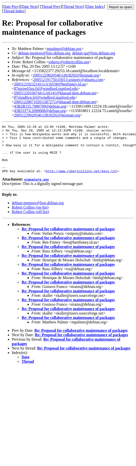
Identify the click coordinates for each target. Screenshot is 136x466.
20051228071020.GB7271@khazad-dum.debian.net (55, 102)
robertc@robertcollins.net (69, 62)
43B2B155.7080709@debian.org (40, 106)
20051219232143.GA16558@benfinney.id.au (50, 84)
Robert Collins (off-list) (30, 221)
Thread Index (13, 11)
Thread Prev (50, 6)
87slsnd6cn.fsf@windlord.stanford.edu (44, 97)
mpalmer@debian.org (64, 49)
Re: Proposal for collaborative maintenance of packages (68, 238)
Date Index (95, 6)
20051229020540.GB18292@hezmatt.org (66, 75)
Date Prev (11, 6)
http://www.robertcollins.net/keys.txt (81, 180)
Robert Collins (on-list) (30, 217)
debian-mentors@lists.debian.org (44, 53)
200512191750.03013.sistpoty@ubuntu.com (68, 80)
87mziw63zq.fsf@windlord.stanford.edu (46, 88)
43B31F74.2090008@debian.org (40, 111)
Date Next (30, 6)
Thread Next (73, 6)
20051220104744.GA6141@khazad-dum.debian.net (55, 93)
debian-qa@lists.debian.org (93, 53)
